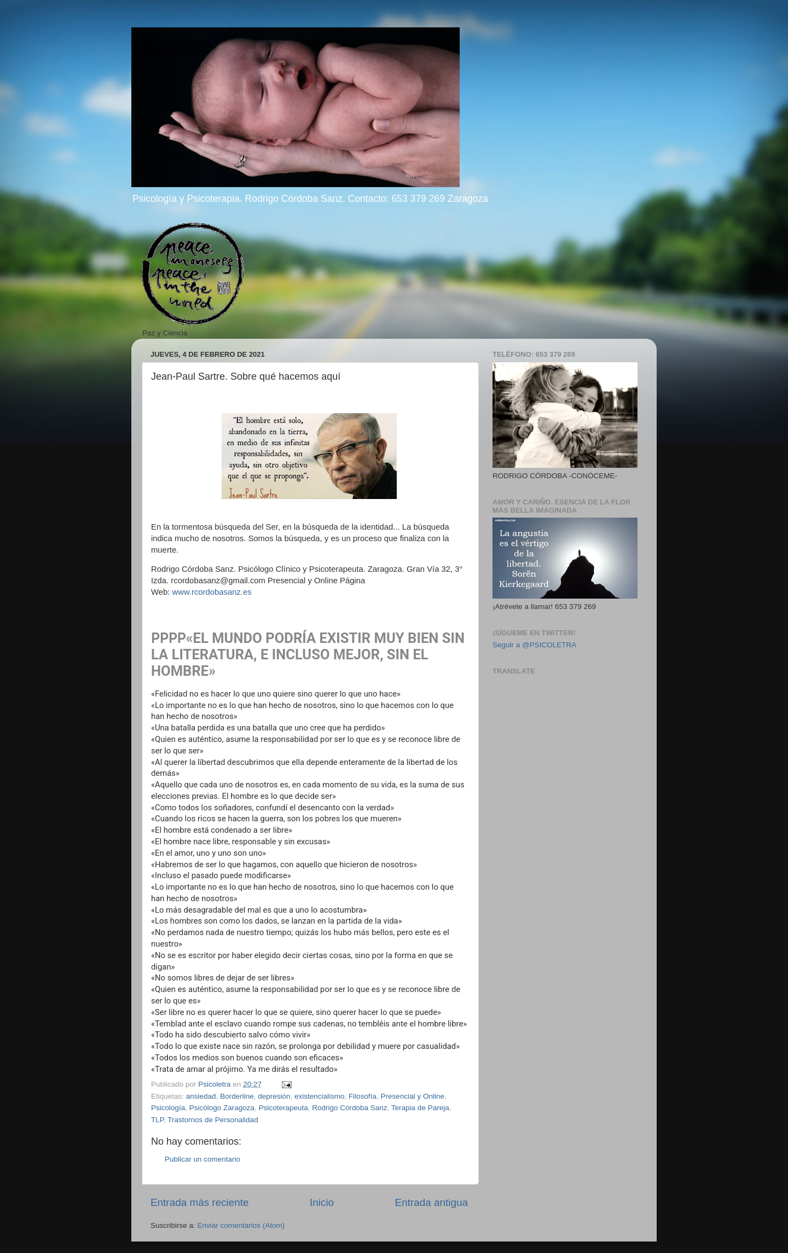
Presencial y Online (412, 1096)
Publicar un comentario (202, 1159)
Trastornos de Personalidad (212, 1120)
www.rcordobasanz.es (212, 592)
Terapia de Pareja (420, 1108)
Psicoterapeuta (283, 1108)
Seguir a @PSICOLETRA (534, 645)
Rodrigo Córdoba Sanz (349, 1108)
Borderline (237, 1096)
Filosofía (362, 1096)
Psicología (168, 1108)
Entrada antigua (431, 1202)
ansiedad (201, 1096)
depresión (274, 1096)
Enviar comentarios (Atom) (241, 1225)
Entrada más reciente (199, 1202)
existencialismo (319, 1096)
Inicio (322, 1202)
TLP (157, 1120)
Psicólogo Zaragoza (221, 1108)
